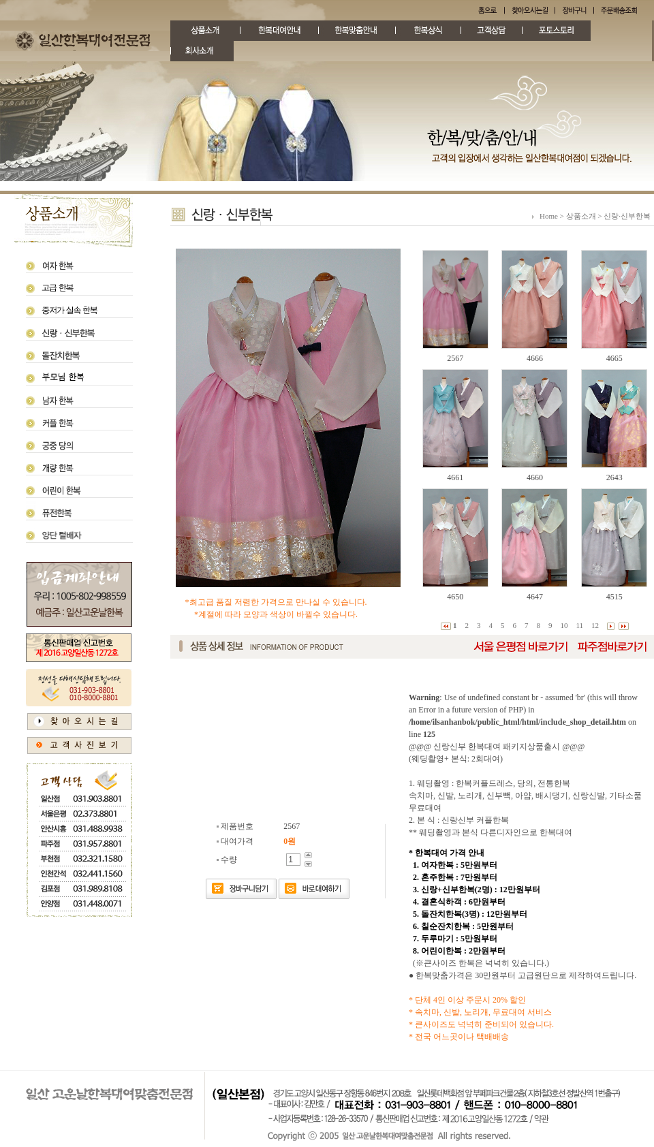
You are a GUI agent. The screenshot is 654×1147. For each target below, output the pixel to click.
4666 (535, 358)
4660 (535, 477)
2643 (614, 477)
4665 (614, 358)
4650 (455, 596)
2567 (455, 358)
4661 (455, 477)
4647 (535, 596)
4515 (614, 596)
